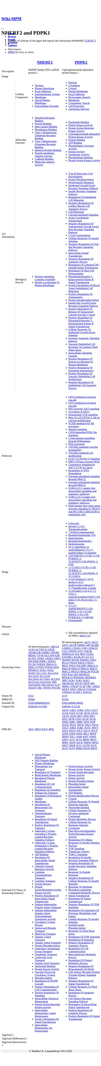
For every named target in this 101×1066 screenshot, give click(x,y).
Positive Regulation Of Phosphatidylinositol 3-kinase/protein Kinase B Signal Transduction (81, 322)
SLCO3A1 (45, 682)
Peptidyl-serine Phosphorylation (77, 926)
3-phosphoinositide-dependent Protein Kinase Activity (84, 135)
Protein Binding (43, 123)
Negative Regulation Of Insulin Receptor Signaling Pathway (82, 866)
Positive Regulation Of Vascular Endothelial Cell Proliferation (81, 376)
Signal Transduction (78, 895)
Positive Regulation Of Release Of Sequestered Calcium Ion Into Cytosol (81, 311)
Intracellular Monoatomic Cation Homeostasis (45, 1013)
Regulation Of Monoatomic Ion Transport (43, 807)
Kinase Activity (76, 151)
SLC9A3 (55, 679)
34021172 (84, 635)
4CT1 (72, 739)
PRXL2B (85, 671)
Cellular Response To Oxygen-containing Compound (79, 813)
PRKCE (84, 668)
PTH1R (49, 667)
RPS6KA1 (33, 670)
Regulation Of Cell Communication (45, 785)
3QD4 (79, 733)
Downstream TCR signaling (83, 414)
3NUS (87, 724)
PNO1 (72, 665)
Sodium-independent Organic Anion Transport (48, 906)
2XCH (85, 719)
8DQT (94, 748)
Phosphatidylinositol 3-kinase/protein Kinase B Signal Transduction (81, 279)
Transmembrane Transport (43, 815)
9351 (31, 695)
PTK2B (95, 671)
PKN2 (65, 665)
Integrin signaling (77, 429)
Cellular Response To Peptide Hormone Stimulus (83, 803)
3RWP (93, 733)
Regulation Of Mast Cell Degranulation (81, 272)
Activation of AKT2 (79, 411)
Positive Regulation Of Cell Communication (47, 988)
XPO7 (73, 689)
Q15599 (43, 706)
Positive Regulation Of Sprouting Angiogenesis (80, 369)
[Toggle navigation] (2, 28)
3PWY (94, 727)
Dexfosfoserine (76, 544)
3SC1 (73, 736)
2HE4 (38, 729)
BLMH (95, 645)
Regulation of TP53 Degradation (78, 472)
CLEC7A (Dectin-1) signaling (84, 458)
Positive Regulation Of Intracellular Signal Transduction (47, 898)
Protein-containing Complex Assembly (45, 278)
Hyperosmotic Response (81, 182)
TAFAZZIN (34, 684)
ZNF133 (87, 692)
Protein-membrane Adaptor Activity (44, 154)
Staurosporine (75, 538)
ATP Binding (75, 142)
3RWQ (65, 736)
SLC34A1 (45, 679)
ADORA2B (34, 652)
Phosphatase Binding (46, 129)
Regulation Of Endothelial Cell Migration (82, 198)
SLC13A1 (41, 673)
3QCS (79, 730)
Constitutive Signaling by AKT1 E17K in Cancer (81, 466)
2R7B (71, 719)
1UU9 (72, 713)
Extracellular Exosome (47, 106)
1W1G (94, 713)
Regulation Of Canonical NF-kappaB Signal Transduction (84, 266)
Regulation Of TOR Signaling (84, 936)
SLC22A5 (33, 676)
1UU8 (65, 713)
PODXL (41, 664)
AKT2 (94, 642)
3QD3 (72, 733)
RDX (56, 667)
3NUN (80, 724)
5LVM (86, 745)
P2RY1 (57, 658)
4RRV (65, 742)
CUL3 (65, 651)
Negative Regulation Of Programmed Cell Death (81, 967)
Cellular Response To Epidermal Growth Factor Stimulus (81, 332)
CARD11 (67, 648)
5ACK (79, 742)
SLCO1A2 (33, 682)
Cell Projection (76, 106)
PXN (64, 674)
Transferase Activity (79, 154)
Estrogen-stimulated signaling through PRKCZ (84, 478)
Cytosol (72, 88)
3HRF (79, 722)
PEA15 (65, 662)
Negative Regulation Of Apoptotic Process (80, 260)
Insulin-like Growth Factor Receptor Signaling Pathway (83, 304)
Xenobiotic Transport (46, 954)
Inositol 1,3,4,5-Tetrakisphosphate (77, 528)
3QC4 (65, 730)
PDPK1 (81, 62)
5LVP (72, 748)
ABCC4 (54, 646)
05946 (31, 699)
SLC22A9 (45, 676)
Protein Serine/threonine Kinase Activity (81, 129)
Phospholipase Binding (80, 157)
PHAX (73, 662)
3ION (86, 722)
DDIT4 (73, 651)
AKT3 (65, 645)
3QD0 (65, 733)
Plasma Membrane (44, 88)
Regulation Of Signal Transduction (46, 821)
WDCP (65, 689)
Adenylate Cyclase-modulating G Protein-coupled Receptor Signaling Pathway (46, 847)
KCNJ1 (32, 658)
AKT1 (87, 642)
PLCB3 (32, 664)
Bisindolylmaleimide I (80, 541)
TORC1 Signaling (77, 854)
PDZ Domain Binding (46, 760)
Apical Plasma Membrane (42, 101)
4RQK (86, 739)
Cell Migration (76, 211)
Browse (12, 36)
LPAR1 (40, 658)
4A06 (79, 736)
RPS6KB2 (90, 677)
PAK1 (93, 659)
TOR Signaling (76, 848)
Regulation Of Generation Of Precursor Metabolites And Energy (83, 913)
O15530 (76, 706)
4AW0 (92, 736)
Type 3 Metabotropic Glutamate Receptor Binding (46, 144)
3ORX (72, 727)
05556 (65, 699)
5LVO (65, 748)
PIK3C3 (82, 662)
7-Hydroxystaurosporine (81, 532)
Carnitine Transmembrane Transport (43, 875)
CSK (84, 648)
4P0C (51, 729)
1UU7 (94, 710)
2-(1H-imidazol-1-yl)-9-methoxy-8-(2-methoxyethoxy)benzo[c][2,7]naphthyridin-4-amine (82, 583)
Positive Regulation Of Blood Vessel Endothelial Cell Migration (84, 288)
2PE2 (65, 719)
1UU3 (87, 710)
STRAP (74, 686)
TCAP (82, 686)
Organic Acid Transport (47, 963)
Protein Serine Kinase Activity (84, 160)
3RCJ (86, 733)
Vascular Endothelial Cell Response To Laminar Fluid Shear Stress (83, 347)
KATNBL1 (68, 657)
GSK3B (88, 651)
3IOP (92, 722)
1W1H (65, 716)
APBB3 (81, 645)
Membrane (40, 97)
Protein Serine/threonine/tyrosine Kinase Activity (48, 889)
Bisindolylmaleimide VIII (81, 535)
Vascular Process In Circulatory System (45, 973)
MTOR (75, 659)
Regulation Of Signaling (47, 789)
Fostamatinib (75, 620)
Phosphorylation (43, 978)
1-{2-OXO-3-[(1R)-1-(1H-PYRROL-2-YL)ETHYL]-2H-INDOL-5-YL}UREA (83, 572)
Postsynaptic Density (79, 97)
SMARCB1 (68, 683)
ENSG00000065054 (39, 703)
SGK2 (79, 680)
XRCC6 (81, 689)
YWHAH (91, 689)
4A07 (86, 736)
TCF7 (57, 684)
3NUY (65, 727)
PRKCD (75, 668)
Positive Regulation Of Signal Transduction (47, 1020)
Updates (12, 45)
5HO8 (72, 745)
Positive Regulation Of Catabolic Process (80, 1012)
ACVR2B (49, 649)
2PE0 (86, 716)
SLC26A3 (33, 679)
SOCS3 (79, 683)
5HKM (87, 742)
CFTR (40, 655)
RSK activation (76, 444)
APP (88, 645)
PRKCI (93, 668)
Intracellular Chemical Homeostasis (46, 1000)
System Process (43, 883)
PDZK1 (52, 661)
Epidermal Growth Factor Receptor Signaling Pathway (83, 187)
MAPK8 (66, 659)
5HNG (95, 742)
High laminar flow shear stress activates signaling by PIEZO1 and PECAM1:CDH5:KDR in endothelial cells (84, 510)
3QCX (86, 730)
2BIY (79, 716)
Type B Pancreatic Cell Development (80, 175)
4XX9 (72, 742)
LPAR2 (49, 658)
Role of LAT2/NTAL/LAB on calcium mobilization (84, 419)
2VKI (78, 719)
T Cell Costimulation (79, 235)
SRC (92, 683)
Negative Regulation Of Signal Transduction (80, 982)
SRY (54, 682)
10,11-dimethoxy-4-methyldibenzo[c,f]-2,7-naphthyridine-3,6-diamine (82, 549)
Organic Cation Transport (43, 938)
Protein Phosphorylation (81, 179)
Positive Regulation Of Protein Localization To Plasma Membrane (80, 361)
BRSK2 (32, 655)
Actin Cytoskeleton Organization (78, 219)
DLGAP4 (49, 655)
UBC (39, 687)
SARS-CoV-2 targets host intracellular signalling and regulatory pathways (82, 500)
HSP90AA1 (68, 654)
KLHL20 (79, 657)
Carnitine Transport (45, 881)
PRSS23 (75, 671)
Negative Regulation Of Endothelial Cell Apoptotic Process (82, 385)
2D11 (31, 729)
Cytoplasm (74, 85)
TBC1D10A (47, 684)
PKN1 (90, 662)
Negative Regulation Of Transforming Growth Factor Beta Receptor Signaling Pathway (83, 228)
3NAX (65, 724)
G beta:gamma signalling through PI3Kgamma (81, 439)
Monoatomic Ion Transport (43, 768)
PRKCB (66, 668)
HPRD (11, 52)
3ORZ (80, 727)
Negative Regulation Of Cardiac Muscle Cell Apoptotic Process (80, 206)
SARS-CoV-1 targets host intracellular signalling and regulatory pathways (82, 491)
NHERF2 (45, 62)
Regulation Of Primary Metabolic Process (80, 962)
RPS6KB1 (79, 677)
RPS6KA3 (67, 677)
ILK (77, 654)
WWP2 (46, 687)
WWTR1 (56, 687)
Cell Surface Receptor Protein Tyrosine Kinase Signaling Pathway (84, 975)
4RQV (93, 739)
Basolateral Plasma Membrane (45, 779)
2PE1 (92, 716)
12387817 (89, 40)
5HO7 (65, 745)
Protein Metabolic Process (82, 819)
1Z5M (72, 716)
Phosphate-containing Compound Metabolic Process (84, 891)
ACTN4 (39, 649)
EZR (57, 655)
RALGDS (73, 674)
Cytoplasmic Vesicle (79, 103)
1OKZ (80, 710)
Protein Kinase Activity (80, 125)
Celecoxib (73, 523)
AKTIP (73, 645)
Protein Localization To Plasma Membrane (47, 284)
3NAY (72, 724)
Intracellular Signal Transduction (78, 254)
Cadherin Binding (44, 159)
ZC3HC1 (77, 692)
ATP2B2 (54, 652)
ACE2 (31, 649)
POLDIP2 (81, 665)
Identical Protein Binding (48, 150)
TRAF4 (32, 687)
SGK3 (50, 670)
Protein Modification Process (83, 795)
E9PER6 (66, 706)
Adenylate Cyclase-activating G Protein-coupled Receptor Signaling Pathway (46, 835)
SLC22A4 (53, 673)
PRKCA (32, 667)
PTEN (40, 667)
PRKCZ (66, 671)
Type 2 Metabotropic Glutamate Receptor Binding (46, 135)
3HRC (72, 722)
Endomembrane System (47, 94)
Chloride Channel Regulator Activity (44, 868)
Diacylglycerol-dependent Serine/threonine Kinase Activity (82, 834)
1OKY (72, 710)
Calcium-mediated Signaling (83, 214)
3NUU (95, 724)
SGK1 (43, 670)
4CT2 (79, 739)
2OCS (44, 729)
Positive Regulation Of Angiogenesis (80, 295)
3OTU (87, 727)
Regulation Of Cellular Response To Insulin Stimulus (84, 841)
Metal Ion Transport (45, 933)
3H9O (65, 722)
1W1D (87, 713)
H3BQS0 (33, 706)
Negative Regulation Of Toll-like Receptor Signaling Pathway (83, 247)
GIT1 (80, 651)
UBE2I (96, 686)
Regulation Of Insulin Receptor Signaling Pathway (83, 859)
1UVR (79, 713)
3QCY (94, 730)
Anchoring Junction (78, 109)
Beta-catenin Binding (46, 126)
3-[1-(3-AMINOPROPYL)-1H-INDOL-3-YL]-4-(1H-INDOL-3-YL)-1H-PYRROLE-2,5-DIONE (80, 611)
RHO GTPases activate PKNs (84, 461)
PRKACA (51, 664)
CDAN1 (76, 648)
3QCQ (72, 730)
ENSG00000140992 (72, 703)
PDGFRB (33, 661)
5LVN (93, 745)
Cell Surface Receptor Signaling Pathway (80, 1000)
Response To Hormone (80, 886)
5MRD (79, 748)
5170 (64, 695)
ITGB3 (89, 654)
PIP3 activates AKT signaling (83, 408)
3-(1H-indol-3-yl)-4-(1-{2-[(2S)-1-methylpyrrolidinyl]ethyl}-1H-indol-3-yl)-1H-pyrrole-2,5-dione (84, 597)
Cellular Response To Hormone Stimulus (79, 823)
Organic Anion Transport (48, 942)
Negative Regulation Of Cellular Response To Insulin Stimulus (83, 881)
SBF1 (65, 680)
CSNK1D (92, 648)
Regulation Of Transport (47, 772)
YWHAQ (67, 692)
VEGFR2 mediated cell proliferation (80, 454)
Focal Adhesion (43, 91)
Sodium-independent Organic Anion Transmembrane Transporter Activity (46, 915)
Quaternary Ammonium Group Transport (47, 950)
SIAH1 (32, 673)
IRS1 (82, 654)
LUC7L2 (89, 657)
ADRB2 (45, 652)
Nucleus (39, 85)
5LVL (79, 745)
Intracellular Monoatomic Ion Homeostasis (43, 1028)
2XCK (92, 719)
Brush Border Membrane (48, 775)
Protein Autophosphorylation (83, 300)
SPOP (86, 683)
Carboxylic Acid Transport (43, 959)
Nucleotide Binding (78, 122)
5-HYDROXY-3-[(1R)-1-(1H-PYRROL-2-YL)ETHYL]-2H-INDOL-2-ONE (84, 560)
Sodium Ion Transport (46, 792)
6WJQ (87, 748)
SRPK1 (66, 686)
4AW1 (65, 739)
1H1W (65, 710)
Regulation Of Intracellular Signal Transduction (45, 860)
